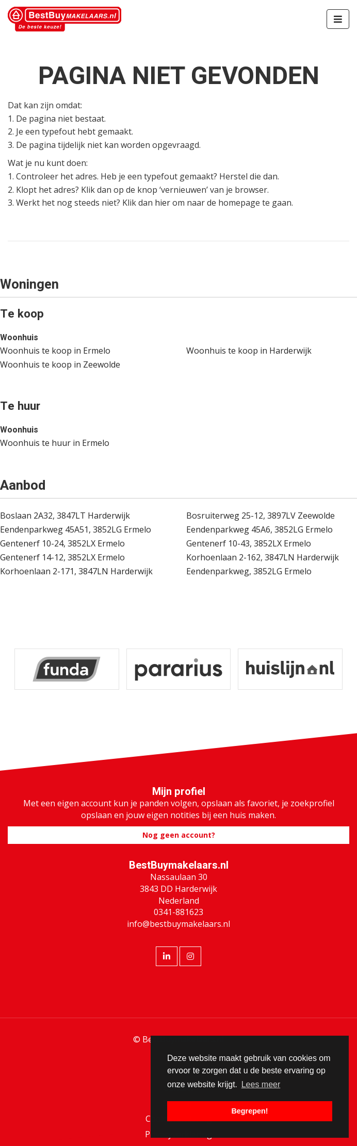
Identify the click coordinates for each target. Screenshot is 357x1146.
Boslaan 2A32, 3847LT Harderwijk (65, 515)
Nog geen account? (178, 835)
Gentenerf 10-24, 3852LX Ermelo (62, 543)
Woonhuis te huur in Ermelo (54, 443)
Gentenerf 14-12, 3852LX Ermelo (62, 557)
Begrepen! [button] (249, 1111)
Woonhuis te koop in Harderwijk (249, 350)
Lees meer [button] (261, 1084)
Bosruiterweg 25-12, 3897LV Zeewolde (260, 515)
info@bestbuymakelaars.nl (178, 923)
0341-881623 (178, 912)
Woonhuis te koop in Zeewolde (60, 364)
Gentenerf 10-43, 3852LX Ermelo (248, 543)
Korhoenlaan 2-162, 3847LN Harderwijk (262, 557)
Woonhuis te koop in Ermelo (55, 350)
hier (162, 202)
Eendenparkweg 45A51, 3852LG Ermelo (75, 529)
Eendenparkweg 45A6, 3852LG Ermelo (259, 529)
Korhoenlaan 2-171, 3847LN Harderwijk (76, 571)
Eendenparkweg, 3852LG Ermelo (249, 571)
